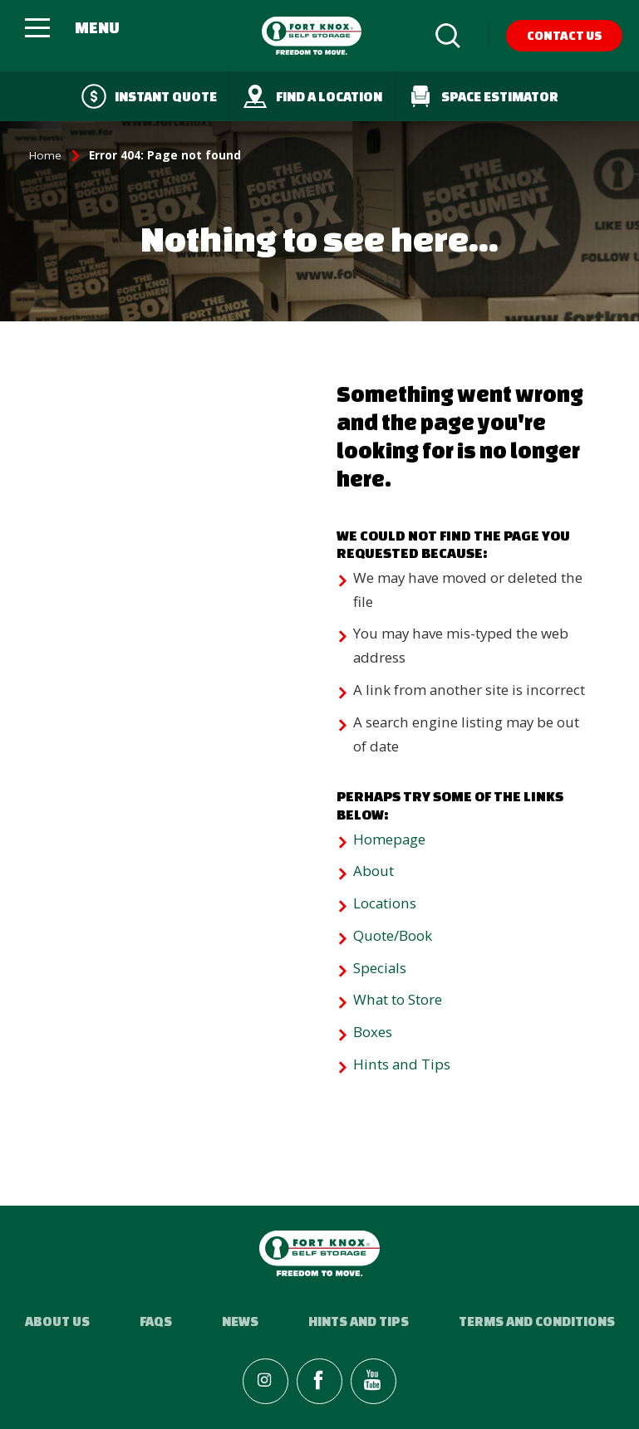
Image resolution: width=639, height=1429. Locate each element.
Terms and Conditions (537, 1321)
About (373, 870)
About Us (57, 1321)
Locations (384, 903)
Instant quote (149, 96)
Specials (379, 967)
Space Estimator (483, 96)
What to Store (397, 999)
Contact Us (564, 35)
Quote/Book (392, 935)
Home (45, 155)
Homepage (389, 839)
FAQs (156, 1321)
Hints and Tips (401, 1064)
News (240, 1321)
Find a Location (312, 96)
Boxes (372, 1031)
